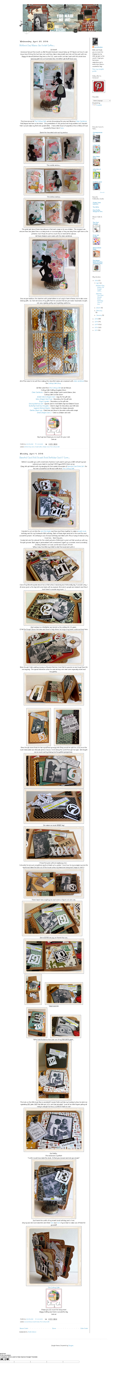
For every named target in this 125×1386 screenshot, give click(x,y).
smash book (82, 531)
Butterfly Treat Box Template (39, 406)
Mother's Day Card (29, 447)
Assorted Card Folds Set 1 (76, 466)
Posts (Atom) (32, 1332)
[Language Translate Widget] (101, 100)
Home (54, 1328)
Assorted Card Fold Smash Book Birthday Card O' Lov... (99, 299)
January (99, 315)
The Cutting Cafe (40, 121)
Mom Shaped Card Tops (44, 399)
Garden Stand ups (36, 410)
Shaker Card (46, 447)
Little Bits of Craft (97, 170)
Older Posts (84, 1328)
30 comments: (39, 444)
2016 (96, 280)
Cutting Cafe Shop (54, 383)
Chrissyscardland (97, 133)
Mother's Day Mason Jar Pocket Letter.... (37, 45)
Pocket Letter (38, 447)
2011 (96, 330)
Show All (102, 192)
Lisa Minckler (98, 47)
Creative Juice (97, 182)
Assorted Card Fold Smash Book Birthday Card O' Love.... (44, 457)
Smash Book (35, 1322)
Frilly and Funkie (96, 236)
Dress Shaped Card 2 (44, 413)
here (62, 128)
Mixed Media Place (97, 248)
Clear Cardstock (81, 121)
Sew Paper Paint (96, 157)
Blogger (71, 1345)
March (98, 308)
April (98, 283)
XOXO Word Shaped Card (46, 397)
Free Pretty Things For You (97, 210)
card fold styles (46, 531)
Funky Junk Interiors (97, 203)
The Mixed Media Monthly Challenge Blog (97, 262)
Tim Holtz (96, 207)
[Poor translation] (7, 1359)
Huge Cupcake (44, 401)
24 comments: (39, 1319)
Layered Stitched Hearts (42, 408)
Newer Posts (24, 1328)
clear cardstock (79, 381)
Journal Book (28, 1322)
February (99, 310)
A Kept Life (96, 145)
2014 (96, 322)
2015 (96, 319)
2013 (96, 324)
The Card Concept (96, 223)
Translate (97, 105)
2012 (96, 327)
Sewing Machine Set (36, 404)
